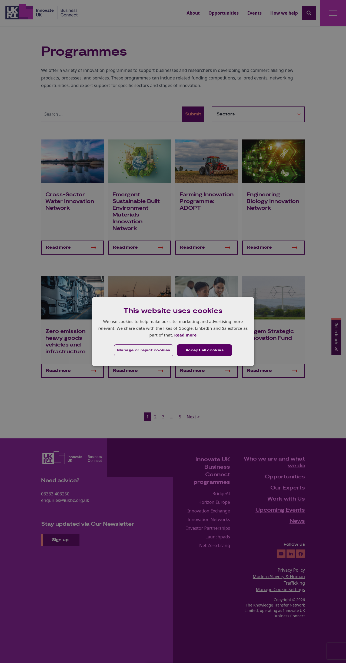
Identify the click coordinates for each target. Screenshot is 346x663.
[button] (143, 350)
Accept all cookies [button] (204, 350)
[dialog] (173, 331)
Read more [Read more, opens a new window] (185, 335)
